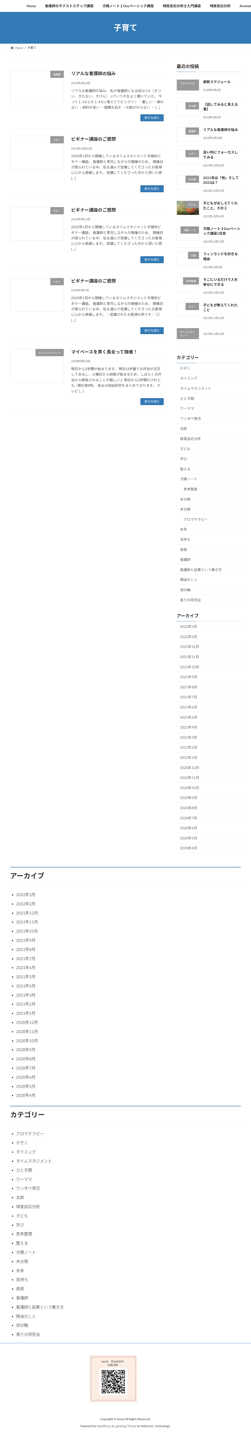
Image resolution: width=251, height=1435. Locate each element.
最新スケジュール (217, 82)
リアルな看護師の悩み (93, 73)
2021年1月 (188, 757)
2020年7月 (188, 818)
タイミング (188, 378)
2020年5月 (188, 838)
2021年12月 (189, 646)
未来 (183, 529)
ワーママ (187, 408)
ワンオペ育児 (190, 418)
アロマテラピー (196, 519)
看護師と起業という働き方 (201, 569)
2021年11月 (189, 657)
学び (183, 459)
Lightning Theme (125, 1426)
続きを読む (152, 118)
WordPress (104, 1426)
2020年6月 (188, 828)
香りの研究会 (190, 600)
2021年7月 (188, 697)
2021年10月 (189, 667)
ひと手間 (187, 398)
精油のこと (188, 579)
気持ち (185, 539)
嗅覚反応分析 (190, 439)
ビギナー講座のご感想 (93, 139)
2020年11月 (189, 777)
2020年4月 (188, 848)
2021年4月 (188, 727)
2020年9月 (188, 798)
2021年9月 (188, 677)
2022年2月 (188, 636)
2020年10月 (189, 787)
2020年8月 (188, 808)
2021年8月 (188, 687)
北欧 (183, 428)
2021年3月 (188, 737)
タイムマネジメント (195, 388)
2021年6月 (188, 707)
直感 (183, 549)
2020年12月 (189, 767)
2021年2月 (188, 747)
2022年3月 (188, 626)
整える (185, 469)
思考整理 (190, 489)
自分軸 (185, 590)
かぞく (185, 368)
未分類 (185, 499)
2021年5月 (188, 717)
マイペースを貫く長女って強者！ (104, 351)
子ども (185, 448)
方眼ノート (188, 479)
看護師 (185, 559)
